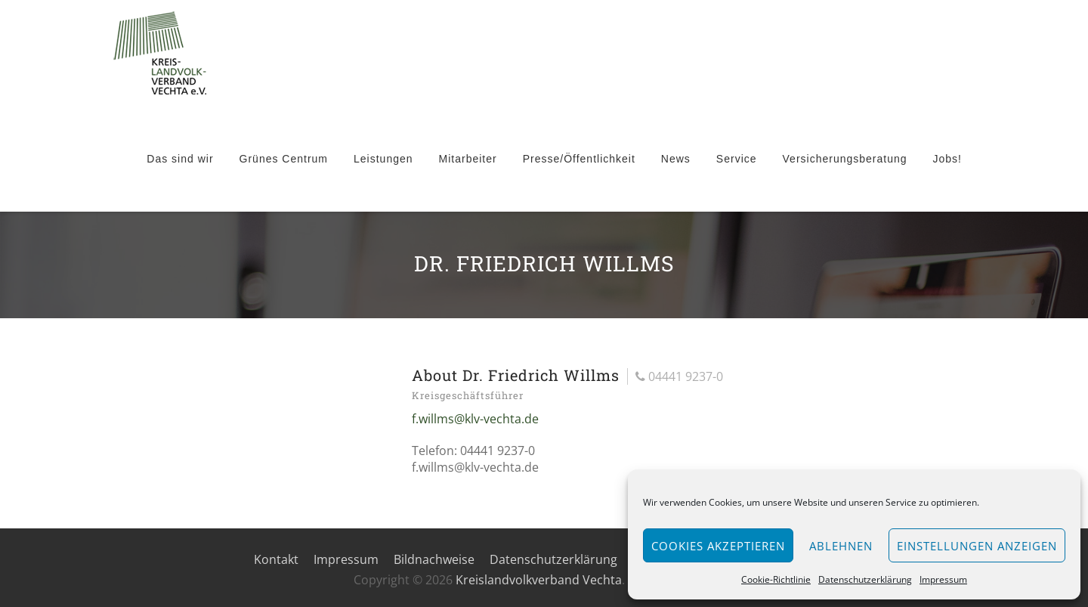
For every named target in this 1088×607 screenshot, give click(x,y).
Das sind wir (180, 159)
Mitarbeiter (468, 159)
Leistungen (383, 159)
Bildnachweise (434, 559)
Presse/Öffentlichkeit (579, 159)
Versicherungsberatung (845, 159)
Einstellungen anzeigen (977, 545)
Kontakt (276, 559)
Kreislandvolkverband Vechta (539, 579)
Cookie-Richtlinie (776, 579)
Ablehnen (841, 545)
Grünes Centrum (284, 159)
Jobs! (947, 159)
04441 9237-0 (679, 376)
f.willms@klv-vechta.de (475, 418)
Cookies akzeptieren (718, 545)
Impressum (943, 579)
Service (736, 159)
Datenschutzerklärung (865, 579)
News (676, 159)
